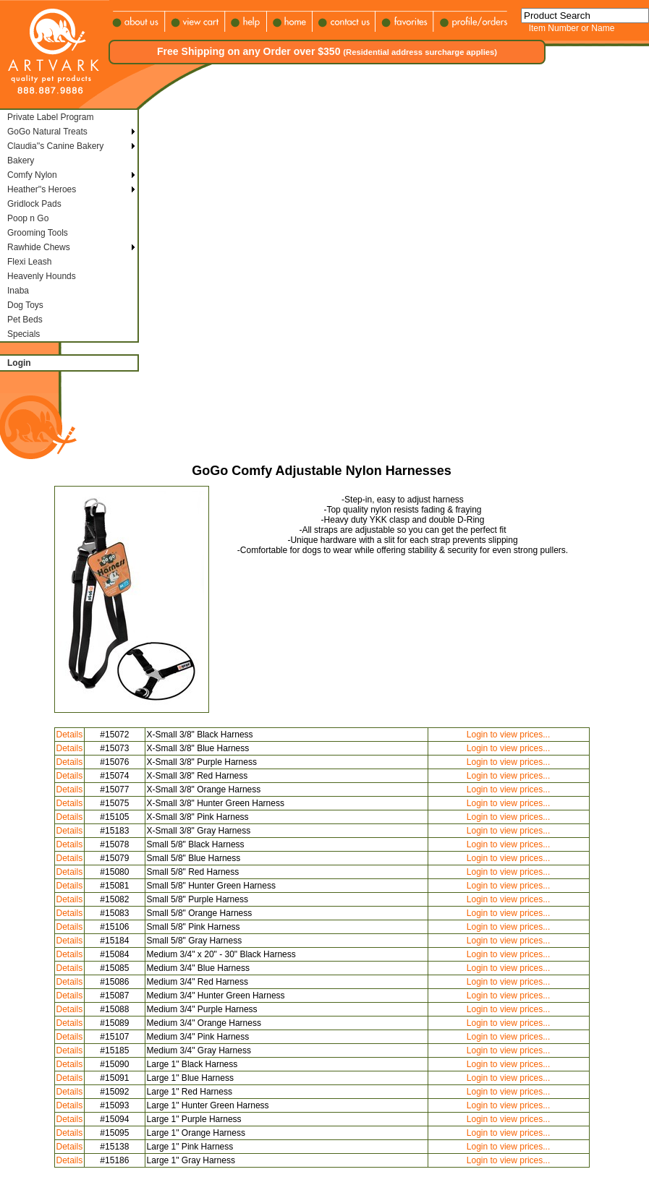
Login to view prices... (508, 734)
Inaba (18, 291)
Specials (23, 334)
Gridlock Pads (34, 204)
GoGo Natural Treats (47, 132)
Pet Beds (25, 319)
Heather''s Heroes (41, 189)
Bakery (20, 160)
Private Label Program (50, 117)
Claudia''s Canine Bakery (55, 146)
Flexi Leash (29, 262)
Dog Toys (25, 305)
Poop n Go (27, 218)
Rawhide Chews (38, 247)
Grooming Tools (37, 233)
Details (69, 734)
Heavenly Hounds (41, 276)
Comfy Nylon (32, 175)
